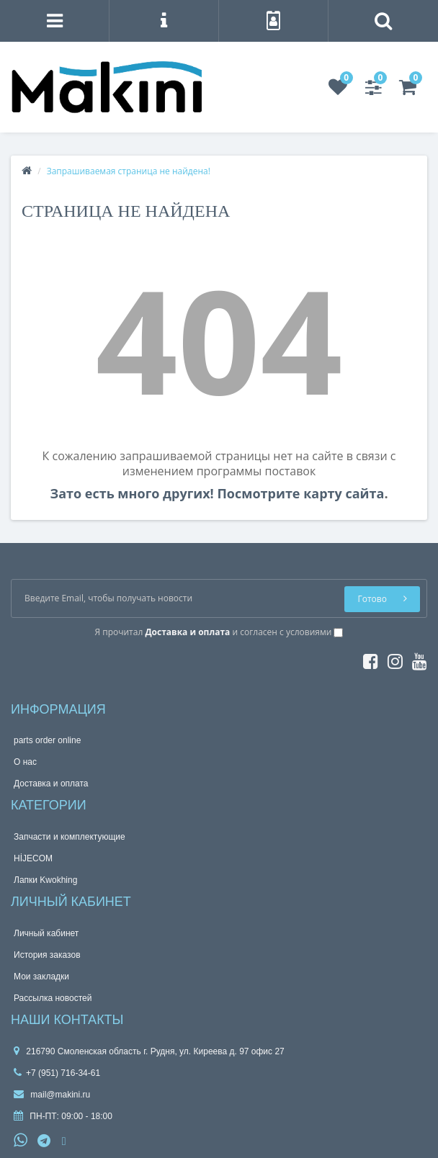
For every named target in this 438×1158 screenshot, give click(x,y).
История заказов (47, 955)
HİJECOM (33, 858)
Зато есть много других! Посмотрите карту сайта (217, 493)
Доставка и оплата (51, 783)
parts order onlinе (47, 740)
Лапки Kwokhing (45, 880)
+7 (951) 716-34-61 (57, 1073)
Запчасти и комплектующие (69, 837)
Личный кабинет (46, 933)
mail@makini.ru (52, 1095)
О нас (25, 762)
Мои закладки (41, 976)
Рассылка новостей (52, 998)
